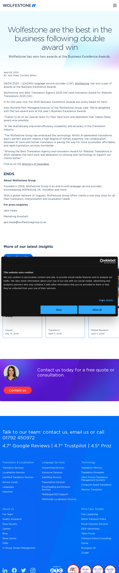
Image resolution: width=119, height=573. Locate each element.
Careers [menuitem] (6, 529)
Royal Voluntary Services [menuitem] (94, 524)
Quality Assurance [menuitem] (12, 519)
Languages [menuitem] (8, 487)
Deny (59, 309)
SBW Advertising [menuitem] (90, 529)
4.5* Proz (101, 446)
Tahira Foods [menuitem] (88, 533)
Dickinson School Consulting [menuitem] (96, 538)
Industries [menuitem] (7, 492)
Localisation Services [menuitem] (13, 472)
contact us (55, 432)
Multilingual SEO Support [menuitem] (55, 494)
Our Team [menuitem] (7, 514)
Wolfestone (82, 83)
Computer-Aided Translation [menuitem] (96, 485)
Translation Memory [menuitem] (91, 468)
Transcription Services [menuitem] (53, 482)
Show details (106, 300)
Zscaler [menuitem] (85, 553)
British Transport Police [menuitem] (93, 519)
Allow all (97, 309)
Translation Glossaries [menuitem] (92, 472)
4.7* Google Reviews (26, 446)
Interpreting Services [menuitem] (53, 468)
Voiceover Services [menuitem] (52, 472)
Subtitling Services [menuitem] (51, 477)
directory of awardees (35, 164)
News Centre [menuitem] (9, 538)
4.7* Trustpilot (70, 446)
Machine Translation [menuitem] (91, 489)
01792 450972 (18, 438)
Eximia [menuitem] (84, 543)
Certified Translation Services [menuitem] (18, 477)
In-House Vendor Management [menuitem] (18, 548)
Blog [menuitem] (5, 533)
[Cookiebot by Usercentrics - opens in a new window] (102, 261)
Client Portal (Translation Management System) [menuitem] (94, 478)
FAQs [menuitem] (5, 543)
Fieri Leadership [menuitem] (89, 514)
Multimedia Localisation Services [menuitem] (59, 499)
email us (79, 432)
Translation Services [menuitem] (13, 468)
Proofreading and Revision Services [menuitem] (56, 488)
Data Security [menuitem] (9, 524)
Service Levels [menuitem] (10, 482)
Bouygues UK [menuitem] (88, 548)
